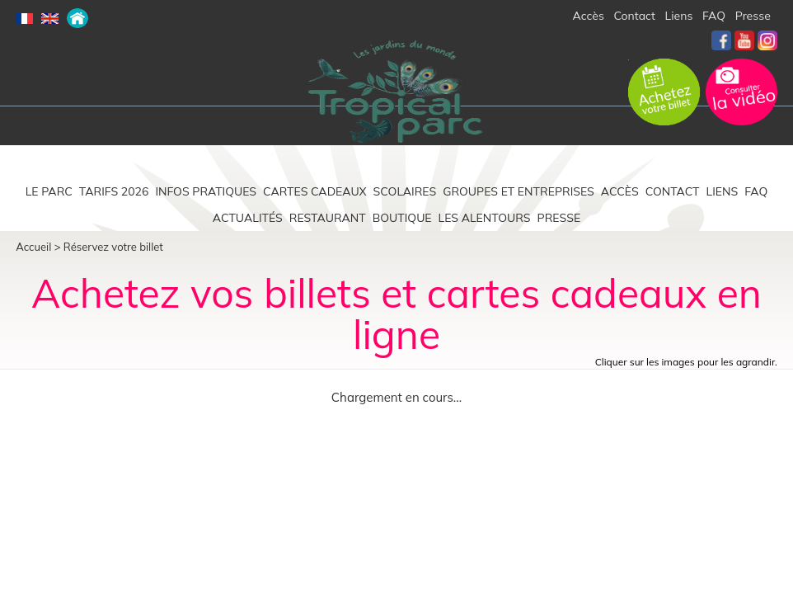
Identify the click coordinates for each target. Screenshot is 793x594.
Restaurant (327, 217)
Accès (588, 15)
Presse (753, 15)
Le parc (49, 191)
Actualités (248, 217)
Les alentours (485, 217)
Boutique (402, 217)
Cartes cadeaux (315, 191)
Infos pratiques (205, 191)
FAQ (713, 15)
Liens (679, 15)
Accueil (33, 246)
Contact (634, 15)
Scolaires (405, 191)
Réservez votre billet (113, 246)
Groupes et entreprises (518, 191)
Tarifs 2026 (114, 191)
